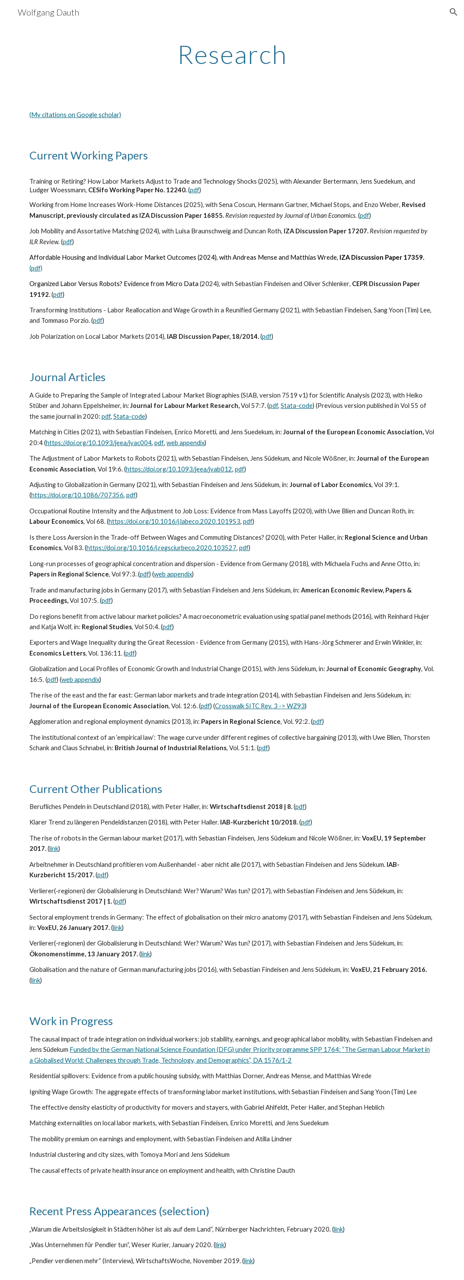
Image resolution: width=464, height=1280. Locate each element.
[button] (453, 12)
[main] (232, 54)
